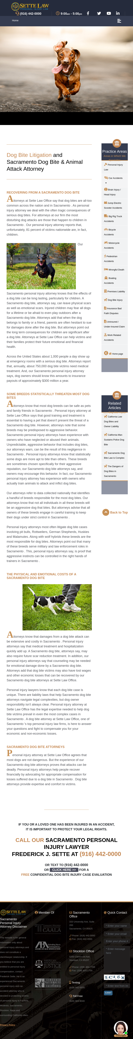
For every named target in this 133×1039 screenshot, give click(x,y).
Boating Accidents (110, 280)
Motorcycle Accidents (111, 245)
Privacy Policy (7, 1025)
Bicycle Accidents (110, 232)
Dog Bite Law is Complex (114, 455)
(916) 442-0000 (100, 853)
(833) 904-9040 (77, 1001)
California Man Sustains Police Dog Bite (114, 439)
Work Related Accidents (112, 337)
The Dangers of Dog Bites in (113, 470)
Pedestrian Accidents (110, 258)
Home (15, 20)
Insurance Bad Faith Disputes (113, 310)
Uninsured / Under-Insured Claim (114, 324)
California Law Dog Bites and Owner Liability (113, 421)
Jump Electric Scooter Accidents (113, 205)
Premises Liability (114, 291)
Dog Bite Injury (113, 299)
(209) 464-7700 (87, 967)
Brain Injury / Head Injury (112, 192)
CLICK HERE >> (64, 870)
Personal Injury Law (113, 167)
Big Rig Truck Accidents (113, 218)
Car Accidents (114, 180)
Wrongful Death (114, 269)
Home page (113, 353)
